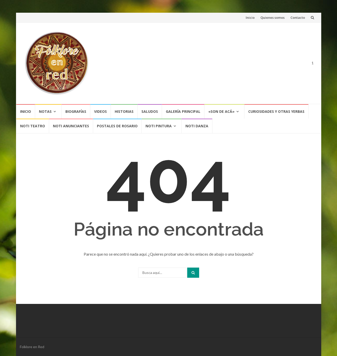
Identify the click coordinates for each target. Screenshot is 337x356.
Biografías (75, 111)
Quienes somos (272, 17)
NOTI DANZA (196, 125)
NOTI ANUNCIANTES (71, 125)
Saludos (149, 111)
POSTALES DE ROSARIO (117, 125)
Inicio (250, 17)
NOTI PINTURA (158, 125)
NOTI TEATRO (32, 125)
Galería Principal (183, 111)
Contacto (297, 17)
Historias (124, 111)
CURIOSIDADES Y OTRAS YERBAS (276, 111)
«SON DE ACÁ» (221, 111)
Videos (100, 111)
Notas (45, 111)
